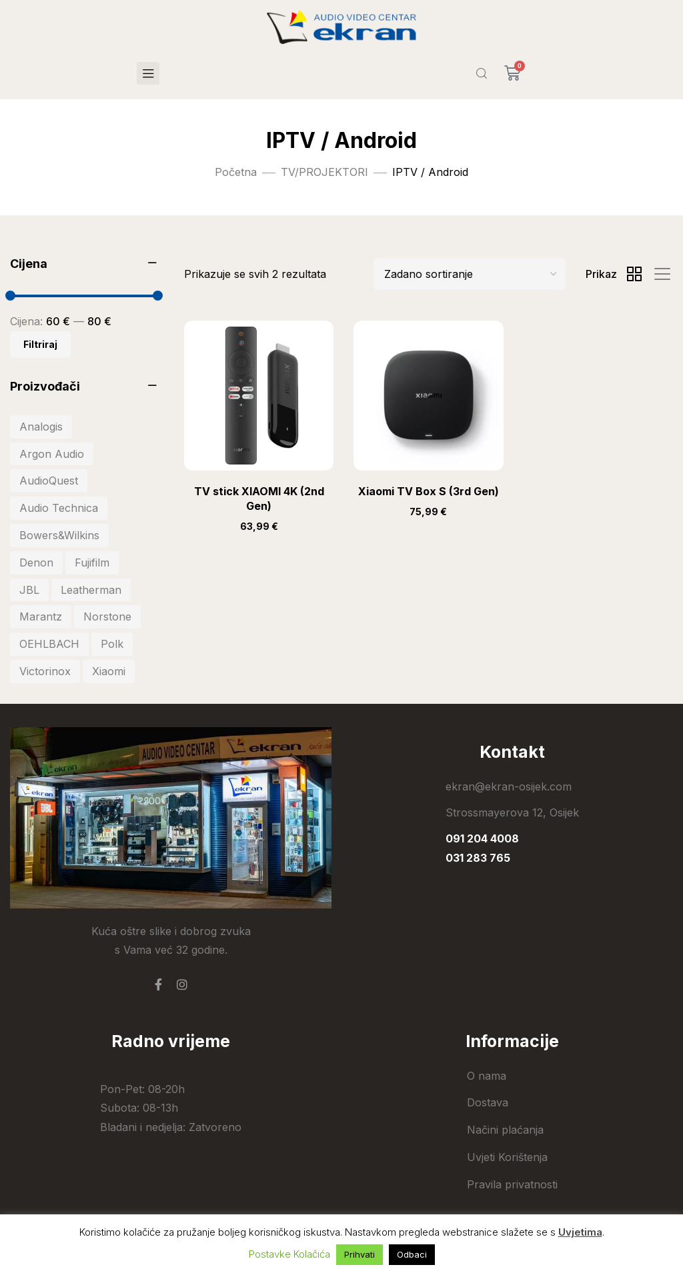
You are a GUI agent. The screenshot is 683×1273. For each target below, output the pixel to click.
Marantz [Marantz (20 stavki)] (40, 616)
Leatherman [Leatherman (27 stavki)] (91, 590)
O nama (486, 1075)
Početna (236, 172)
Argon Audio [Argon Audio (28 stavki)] (51, 454)
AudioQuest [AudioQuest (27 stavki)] (48, 480)
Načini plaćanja (505, 1129)
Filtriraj (40, 344)
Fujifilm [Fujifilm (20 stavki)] (92, 562)
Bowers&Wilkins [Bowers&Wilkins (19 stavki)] (59, 535)
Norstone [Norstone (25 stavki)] (107, 616)
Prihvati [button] (359, 1254)
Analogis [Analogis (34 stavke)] (41, 426)
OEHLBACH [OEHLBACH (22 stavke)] (49, 643)
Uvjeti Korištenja (507, 1157)
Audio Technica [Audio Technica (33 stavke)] (58, 508)
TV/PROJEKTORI (324, 172)
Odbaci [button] (412, 1254)
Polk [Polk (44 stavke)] (112, 643)
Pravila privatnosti (512, 1184)
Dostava (487, 1102)
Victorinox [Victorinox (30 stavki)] (45, 671)
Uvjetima (580, 1232)
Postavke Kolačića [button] (289, 1254)
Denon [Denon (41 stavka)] (36, 562)
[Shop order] (470, 274)
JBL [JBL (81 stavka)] (29, 590)
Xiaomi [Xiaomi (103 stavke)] (108, 671)
